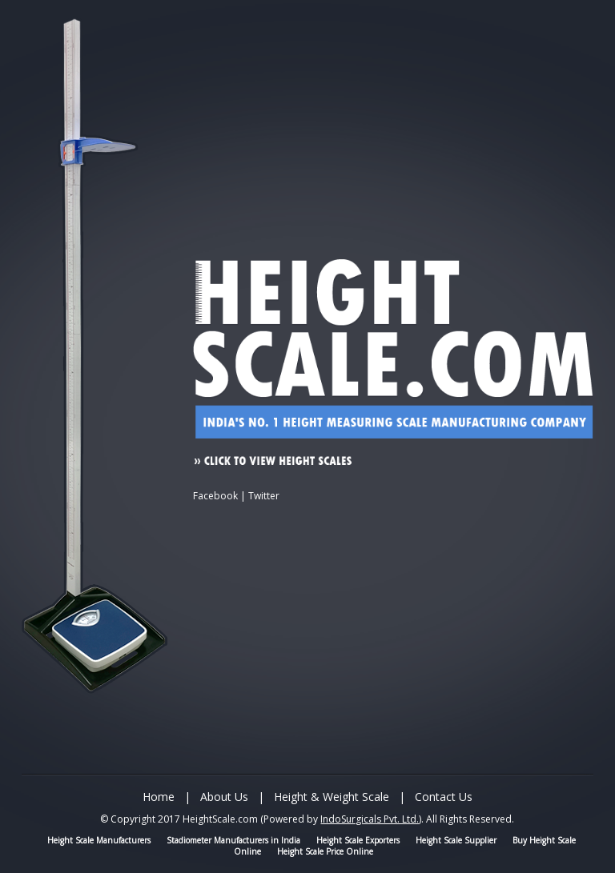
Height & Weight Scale (331, 796)
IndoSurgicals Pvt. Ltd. (369, 819)
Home (159, 796)
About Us (224, 796)
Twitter (263, 496)
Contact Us (443, 796)
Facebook (215, 496)
